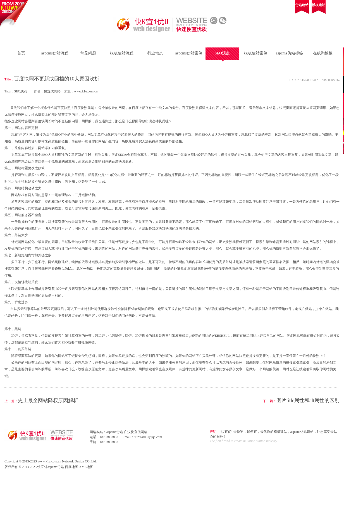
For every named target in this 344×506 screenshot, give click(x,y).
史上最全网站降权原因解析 (48, 400)
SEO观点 (222, 53)
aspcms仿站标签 (289, 53)
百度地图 (71, 467)
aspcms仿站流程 (54, 53)
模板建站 (318, 5)
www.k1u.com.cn (85, 91)
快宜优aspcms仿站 (50, 467)
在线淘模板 (323, 53)
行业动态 (155, 53)
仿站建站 (302, 5)
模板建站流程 (121, 53)
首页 (21, 53)
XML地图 (86, 467)
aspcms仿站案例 (188, 53)
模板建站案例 (255, 53)
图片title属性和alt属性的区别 (308, 400)
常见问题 (88, 53)
